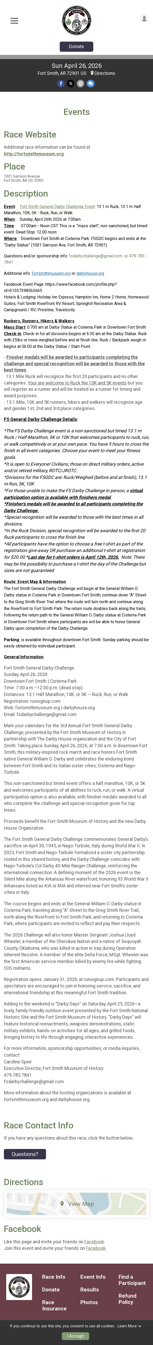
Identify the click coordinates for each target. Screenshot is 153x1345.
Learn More (130, 1326)
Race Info (53, 1277)
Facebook (94, 1241)
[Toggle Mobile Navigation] (14, 21)
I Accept (75, 1336)
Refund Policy (127, 1299)
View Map (76, 1203)
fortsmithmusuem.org (51, 273)
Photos (89, 1302)
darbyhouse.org (90, 273)
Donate (76, 46)
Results (89, 1290)
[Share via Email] (80, 83)
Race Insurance (54, 1305)
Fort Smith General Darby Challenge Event (57, 206)
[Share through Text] (91, 83)
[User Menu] (144, 18)
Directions (105, 73)
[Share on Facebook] (61, 83)
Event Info (93, 1277)
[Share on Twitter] (70, 83)
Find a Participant (132, 1280)
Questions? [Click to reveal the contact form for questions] (25, 1154)
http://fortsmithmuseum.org (34, 154)
